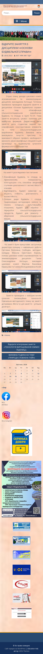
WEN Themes (24, 651)
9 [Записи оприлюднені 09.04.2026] (21, 374)
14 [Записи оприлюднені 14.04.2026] (10, 376)
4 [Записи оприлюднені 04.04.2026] (32, 371)
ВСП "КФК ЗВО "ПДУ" (23, 55)
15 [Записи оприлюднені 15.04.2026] (16, 376)
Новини (7, 335)
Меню (21, 21)
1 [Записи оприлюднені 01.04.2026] (15, 371)
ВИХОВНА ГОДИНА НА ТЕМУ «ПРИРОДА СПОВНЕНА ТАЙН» (21, 356)
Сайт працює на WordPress (15, 649)
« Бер (4, 387)
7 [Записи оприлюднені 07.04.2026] (10, 374)
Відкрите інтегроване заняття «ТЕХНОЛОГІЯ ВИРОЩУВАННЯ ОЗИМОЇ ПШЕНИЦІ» (21, 347)
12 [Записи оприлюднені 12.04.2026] (38, 374)
